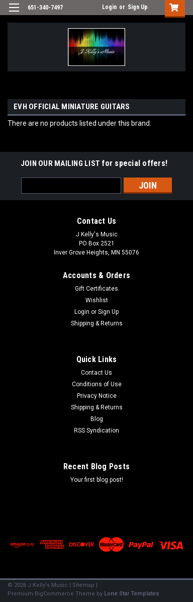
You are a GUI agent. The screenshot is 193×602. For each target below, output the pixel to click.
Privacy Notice (97, 395)
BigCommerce (54, 593)
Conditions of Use (97, 384)
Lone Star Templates (131, 593)
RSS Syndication (96, 430)
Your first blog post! (96, 479)
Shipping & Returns (97, 323)
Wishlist (96, 300)
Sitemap (83, 585)
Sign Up (138, 7)
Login (109, 7)
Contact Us (96, 372)
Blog (96, 418)
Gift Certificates (96, 288)
